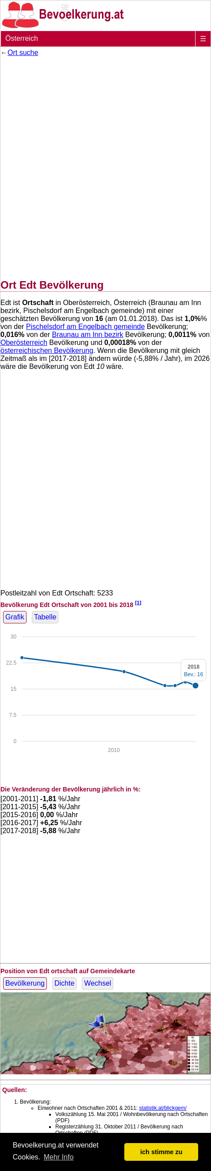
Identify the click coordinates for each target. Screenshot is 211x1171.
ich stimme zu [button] (161, 1151)
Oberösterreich (23, 342)
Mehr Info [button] (59, 1157)
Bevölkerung (25, 983)
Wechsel (97, 983)
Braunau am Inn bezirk (87, 334)
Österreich (21, 38)
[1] (138, 602)
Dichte (64, 983)
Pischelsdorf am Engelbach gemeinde (85, 326)
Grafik (14, 617)
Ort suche (23, 52)
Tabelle (45, 617)
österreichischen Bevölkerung (46, 350)
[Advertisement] (105, 166)
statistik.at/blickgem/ (162, 1108)
